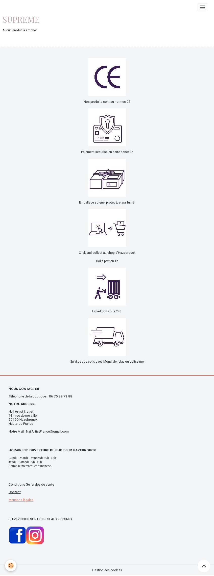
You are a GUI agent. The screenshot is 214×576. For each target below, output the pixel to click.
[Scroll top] (204, 566)
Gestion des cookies (107, 570)
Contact (15, 492)
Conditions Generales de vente (31, 484)
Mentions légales (21, 500)
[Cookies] (10, 565)
